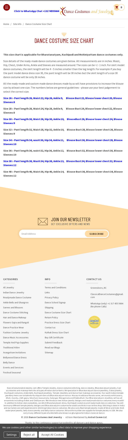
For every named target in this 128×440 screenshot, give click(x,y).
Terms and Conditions (55, 287)
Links (47, 292)
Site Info (17, 24)
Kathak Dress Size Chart (57, 332)
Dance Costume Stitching (15, 312)
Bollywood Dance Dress (15, 357)
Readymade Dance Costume (17, 297)
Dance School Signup (55, 302)
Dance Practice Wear (13, 327)
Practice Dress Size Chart (57, 322)
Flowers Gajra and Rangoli (16, 322)
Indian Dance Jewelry (13, 292)
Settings (11, 434)
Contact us (50, 327)
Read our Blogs (52, 347)
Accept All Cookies (52, 434)
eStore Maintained (75, 417)
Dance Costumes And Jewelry (45, 417)
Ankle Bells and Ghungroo (15, 302)
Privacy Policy (52, 297)
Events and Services (13, 367)
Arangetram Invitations (14, 352)
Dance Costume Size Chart (39, 24)
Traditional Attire (11, 347)
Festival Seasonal (12, 372)
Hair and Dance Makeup (14, 317)
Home (6, 24)
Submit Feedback (53, 342)
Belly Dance (9, 362)
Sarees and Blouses (13, 307)
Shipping (49, 307)
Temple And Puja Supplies (16, 342)
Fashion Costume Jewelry (16, 332)
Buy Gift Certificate (54, 337)
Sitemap (49, 352)
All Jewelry (8, 287)
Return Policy (51, 317)
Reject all (29, 434)
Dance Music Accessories (15, 337)
